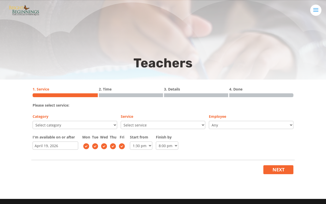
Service (127, 116)
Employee (217, 116)
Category (40, 116)
